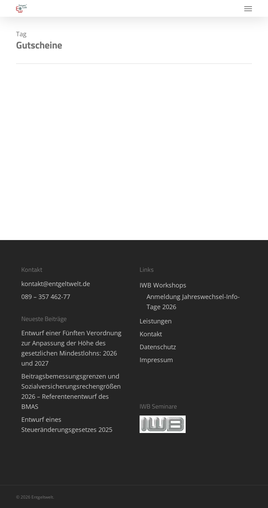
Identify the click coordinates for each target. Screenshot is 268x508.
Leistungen (156, 321)
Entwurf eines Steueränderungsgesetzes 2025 (66, 424)
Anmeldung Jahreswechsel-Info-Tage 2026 (193, 301)
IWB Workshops (163, 285)
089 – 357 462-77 (45, 296)
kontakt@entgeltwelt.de (55, 283)
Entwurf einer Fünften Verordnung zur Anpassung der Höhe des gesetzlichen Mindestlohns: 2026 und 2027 (71, 348)
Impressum (156, 360)
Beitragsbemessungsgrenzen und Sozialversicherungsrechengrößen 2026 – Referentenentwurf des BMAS (71, 391)
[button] (248, 8)
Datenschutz (158, 347)
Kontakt (151, 334)
